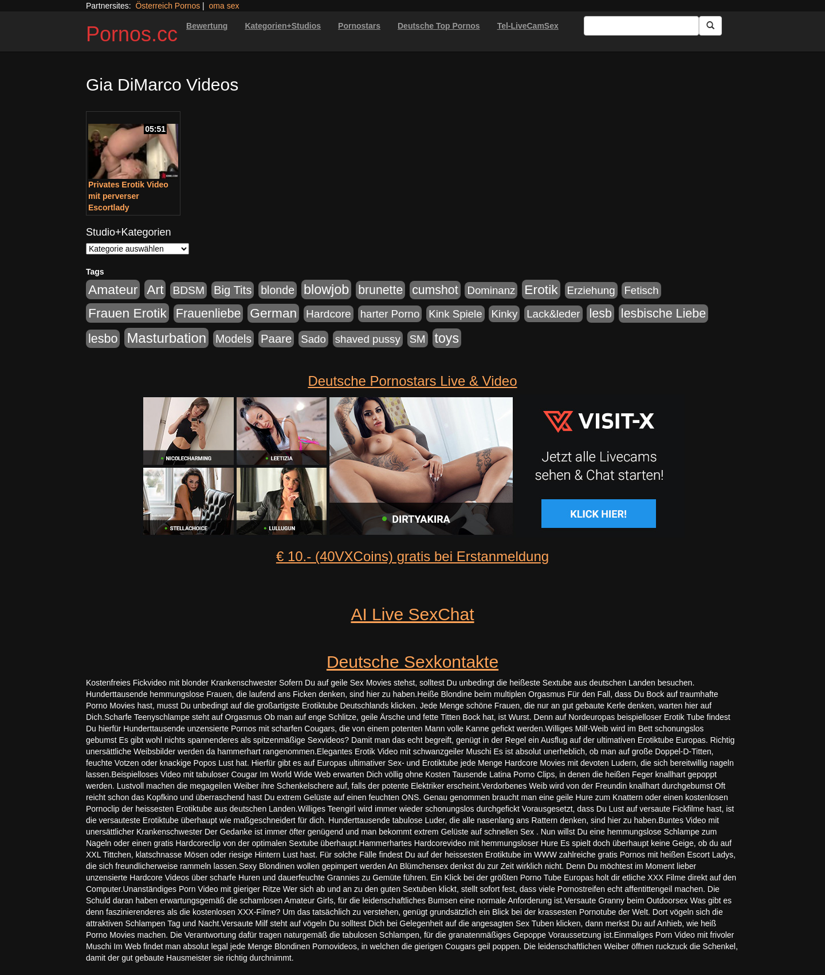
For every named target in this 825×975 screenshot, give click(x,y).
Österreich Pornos (167, 5)
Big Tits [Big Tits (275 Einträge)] (233, 290)
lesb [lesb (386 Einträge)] (600, 313)
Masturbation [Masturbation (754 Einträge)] (166, 338)
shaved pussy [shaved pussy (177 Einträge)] (367, 339)
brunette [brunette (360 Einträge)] (380, 290)
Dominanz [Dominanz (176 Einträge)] (491, 290)
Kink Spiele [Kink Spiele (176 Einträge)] (455, 314)
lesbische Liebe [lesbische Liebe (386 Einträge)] (663, 313)
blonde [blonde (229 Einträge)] (277, 290)
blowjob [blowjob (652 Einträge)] (326, 289)
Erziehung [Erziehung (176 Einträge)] (591, 290)
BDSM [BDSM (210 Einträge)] (188, 290)
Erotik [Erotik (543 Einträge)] (540, 289)
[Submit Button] (710, 26)
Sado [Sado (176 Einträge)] (313, 339)
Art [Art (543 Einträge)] (155, 289)
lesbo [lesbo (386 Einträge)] (102, 339)
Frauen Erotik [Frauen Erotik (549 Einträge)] (127, 313)
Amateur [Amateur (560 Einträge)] (113, 289)
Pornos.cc (132, 34)
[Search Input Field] (641, 26)
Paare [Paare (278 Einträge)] (276, 338)
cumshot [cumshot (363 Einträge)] (435, 290)
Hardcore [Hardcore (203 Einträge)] (328, 314)
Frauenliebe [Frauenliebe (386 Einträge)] (208, 313)
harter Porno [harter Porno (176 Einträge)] (390, 314)
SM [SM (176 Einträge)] (418, 339)
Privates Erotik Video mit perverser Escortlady (128, 196)
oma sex (224, 5)
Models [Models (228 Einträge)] (233, 338)
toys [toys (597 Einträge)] (447, 338)
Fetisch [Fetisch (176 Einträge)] (641, 290)
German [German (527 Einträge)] (273, 313)
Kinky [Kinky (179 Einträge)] (504, 314)
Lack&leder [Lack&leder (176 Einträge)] (553, 314)
